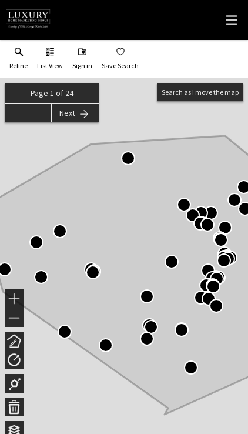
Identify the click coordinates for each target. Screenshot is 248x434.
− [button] (14, 318)
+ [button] (14, 300)
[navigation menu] (231, 20)
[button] (49, 61)
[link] (18, 61)
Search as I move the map (200, 92)
